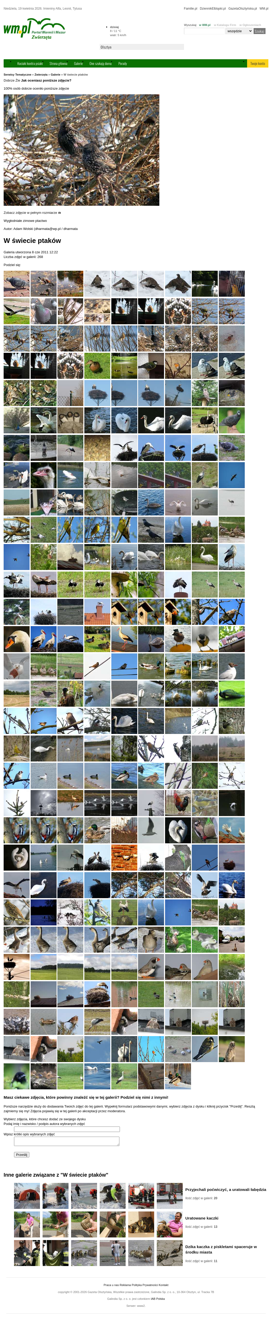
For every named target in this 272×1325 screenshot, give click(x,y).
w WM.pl (204, 25)
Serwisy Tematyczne (17, 74)
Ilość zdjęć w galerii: (201, 1200)
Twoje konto (257, 63)
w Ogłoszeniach (250, 25)
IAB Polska (158, 1300)
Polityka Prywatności (145, 1286)
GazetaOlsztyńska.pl (242, 8)
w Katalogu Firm (225, 25)
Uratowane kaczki (202, 1219)
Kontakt (163, 1286)
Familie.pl (190, 8)
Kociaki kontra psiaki (30, 63)
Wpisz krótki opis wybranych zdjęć (29, 1134)
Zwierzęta (41, 74)
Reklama (125, 1286)
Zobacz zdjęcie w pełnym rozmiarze (32, 213)
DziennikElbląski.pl (213, 8)
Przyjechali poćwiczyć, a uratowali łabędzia (225, 1191)
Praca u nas (111, 1286)
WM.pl (264, 8)
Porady (122, 63)
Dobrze (9, 80)
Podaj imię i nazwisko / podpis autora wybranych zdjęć (44, 1124)
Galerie (78, 63)
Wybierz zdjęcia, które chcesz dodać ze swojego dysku (45, 1119)
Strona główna (58, 63)
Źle (18, 80)
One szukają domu (101, 63)
